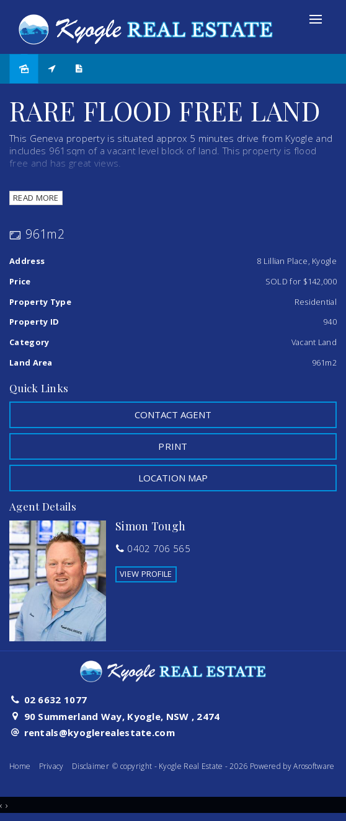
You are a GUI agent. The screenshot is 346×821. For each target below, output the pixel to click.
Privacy (51, 766)
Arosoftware (313, 766)
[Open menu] (315, 19)
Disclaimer (90, 766)
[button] (173, 446)
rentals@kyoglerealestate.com (99, 732)
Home (19, 766)
